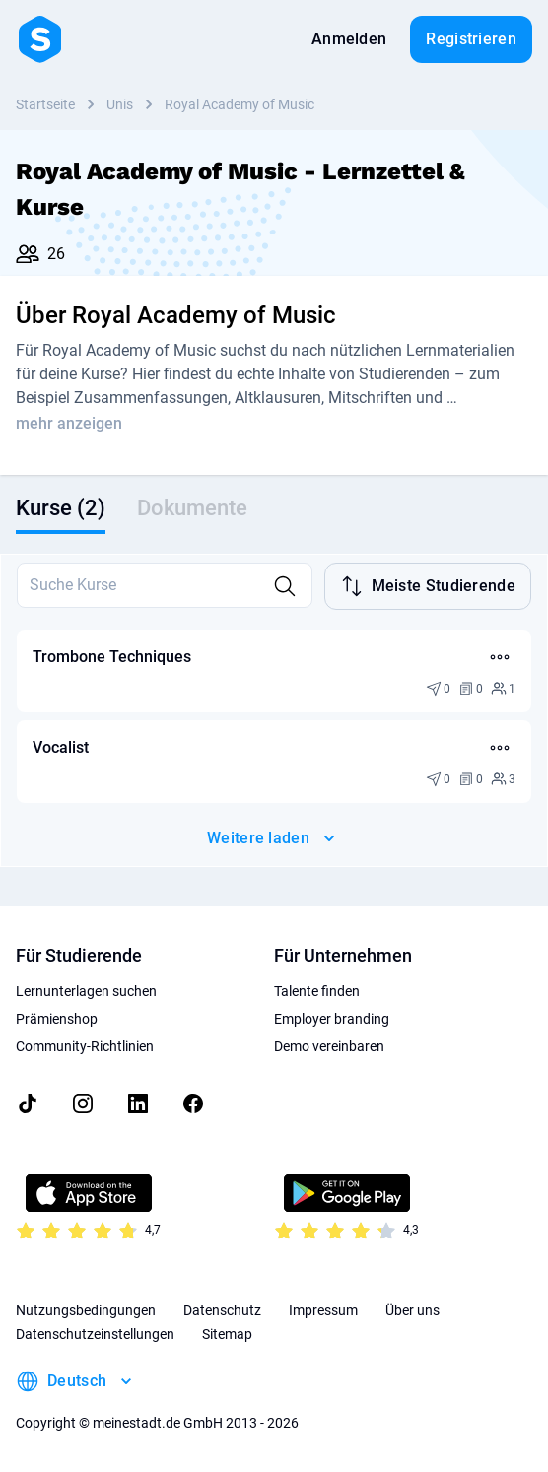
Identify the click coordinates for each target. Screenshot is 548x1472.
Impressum (323, 1310)
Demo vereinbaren (329, 1046)
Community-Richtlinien (85, 1046)
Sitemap (227, 1334)
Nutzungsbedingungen (86, 1310)
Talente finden (317, 991)
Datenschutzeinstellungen (95, 1334)
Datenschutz (222, 1310)
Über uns (412, 1310)
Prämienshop (57, 1019)
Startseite (45, 104)
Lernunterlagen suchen (86, 991)
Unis (119, 104)
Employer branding (331, 1019)
